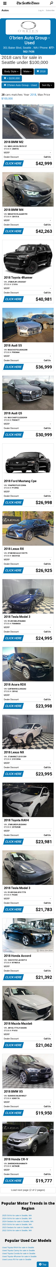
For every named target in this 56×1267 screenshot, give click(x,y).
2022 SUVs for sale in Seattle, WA (17, 1230)
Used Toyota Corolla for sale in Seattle (18, 1253)
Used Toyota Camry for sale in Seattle (18, 1250)
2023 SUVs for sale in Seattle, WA (17, 1224)
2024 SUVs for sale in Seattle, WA (17, 1218)
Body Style (11, 71)
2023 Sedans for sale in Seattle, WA (17, 1227)
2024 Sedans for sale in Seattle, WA (17, 1221)
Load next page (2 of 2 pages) (28, 1190)
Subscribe (50, 10)
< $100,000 (12, 78)
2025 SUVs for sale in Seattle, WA (17, 1215)
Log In (41, 10)
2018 (41, 71)
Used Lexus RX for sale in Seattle (16, 1259)
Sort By (47, 85)
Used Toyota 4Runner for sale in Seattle (19, 1256)
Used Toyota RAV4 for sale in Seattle (18, 1247)
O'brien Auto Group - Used (20, 85)
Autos (5, 10)
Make (27, 71)
